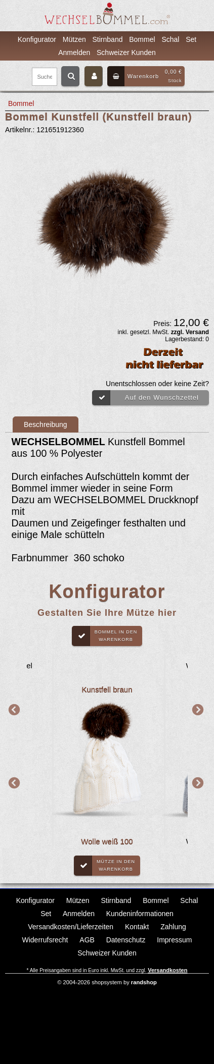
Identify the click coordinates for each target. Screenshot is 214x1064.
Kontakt (137, 927)
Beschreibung (45, 424)
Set (191, 39)
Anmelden (74, 52)
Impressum (174, 940)
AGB (87, 940)
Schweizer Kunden (126, 52)
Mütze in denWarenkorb (104, 866)
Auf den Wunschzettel (145, 397)
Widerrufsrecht (45, 940)
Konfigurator (37, 39)
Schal (170, 39)
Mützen (74, 39)
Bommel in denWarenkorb (105, 636)
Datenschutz (126, 940)
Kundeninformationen (140, 914)
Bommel (142, 39)
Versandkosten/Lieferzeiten (70, 927)
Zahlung (173, 927)
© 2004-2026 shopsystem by (107, 982)
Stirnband (108, 39)
